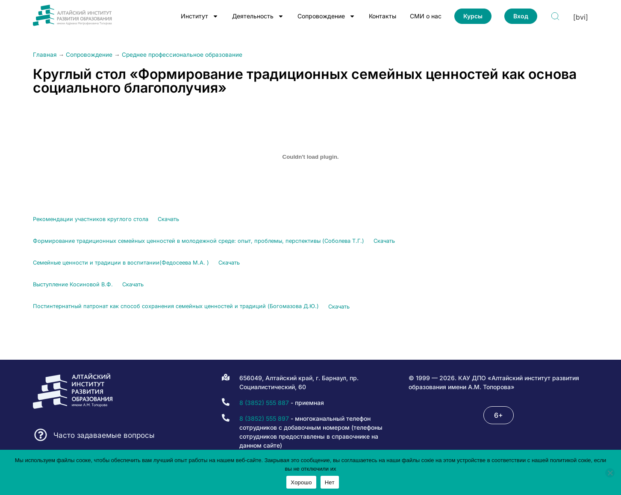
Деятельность (258, 16)
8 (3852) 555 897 (264, 418)
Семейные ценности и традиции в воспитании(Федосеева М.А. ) (121, 262)
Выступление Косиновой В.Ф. (73, 284)
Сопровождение (326, 16)
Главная (45, 54)
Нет (330, 482)
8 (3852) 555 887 (264, 402)
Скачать (168, 219)
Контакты (382, 16)
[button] (498, 415)
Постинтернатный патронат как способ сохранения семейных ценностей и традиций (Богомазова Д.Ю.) (176, 306)
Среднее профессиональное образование (182, 54)
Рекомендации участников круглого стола (90, 219)
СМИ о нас (425, 16)
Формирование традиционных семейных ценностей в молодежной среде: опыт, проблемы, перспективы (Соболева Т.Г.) (198, 241)
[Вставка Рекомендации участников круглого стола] (311, 156)
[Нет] (610, 473)
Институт (199, 16)
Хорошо (301, 482)
